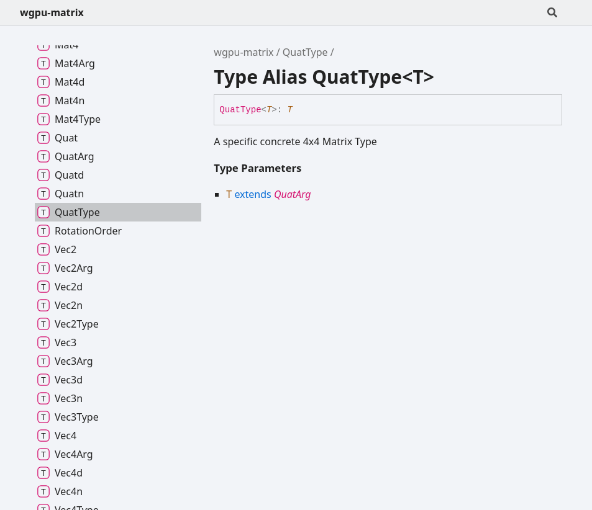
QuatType (305, 52)
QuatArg (292, 194)
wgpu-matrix (52, 12)
